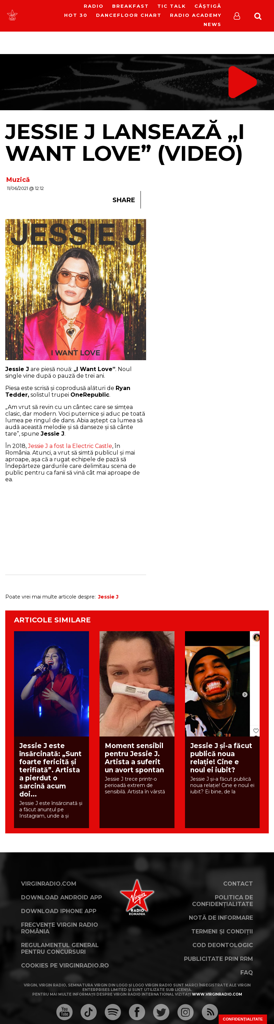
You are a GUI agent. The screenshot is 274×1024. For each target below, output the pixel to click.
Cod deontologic (222, 945)
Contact (238, 883)
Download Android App (61, 897)
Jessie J (108, 597)
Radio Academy (195, 15)
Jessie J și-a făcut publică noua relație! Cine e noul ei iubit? (221, 758)
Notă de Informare (221, 917)
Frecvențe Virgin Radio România (59, 928)
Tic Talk (171, 6)
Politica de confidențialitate (222, 900)
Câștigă (207, 6)
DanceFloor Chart (129, 15)
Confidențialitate (243, 1019)
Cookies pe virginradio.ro (65, 965)
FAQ (246, 972)
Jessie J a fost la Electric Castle (69, 446)
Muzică (18, 180)
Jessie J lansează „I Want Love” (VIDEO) (125, 142)
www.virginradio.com (217, 994)
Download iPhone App (58, 911)
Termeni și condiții (222, 931)
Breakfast (130, 6)
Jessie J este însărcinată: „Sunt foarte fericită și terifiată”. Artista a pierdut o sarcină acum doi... (50, 770)
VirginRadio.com (48, 883)
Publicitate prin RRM (218, 959)
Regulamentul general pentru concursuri (60, 948)
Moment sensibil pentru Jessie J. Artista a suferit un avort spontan (134, 758)
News (212, 24)
